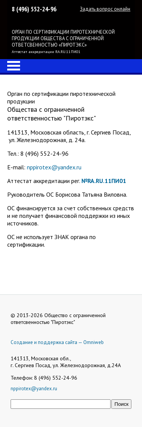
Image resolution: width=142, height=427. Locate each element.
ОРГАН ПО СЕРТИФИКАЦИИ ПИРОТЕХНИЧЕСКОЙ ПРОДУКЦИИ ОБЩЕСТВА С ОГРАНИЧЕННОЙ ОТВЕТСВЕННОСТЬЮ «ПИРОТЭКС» (63, 38)
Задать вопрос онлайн (105, 9)
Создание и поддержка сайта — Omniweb (57, 342)
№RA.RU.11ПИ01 (103, 181)
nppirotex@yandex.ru (54, 167)
